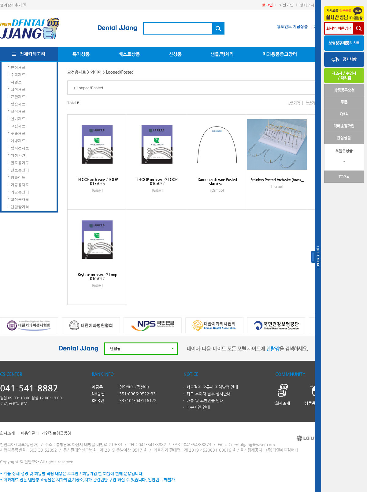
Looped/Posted (90, 87)
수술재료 (18, 133)
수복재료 (18, 74)
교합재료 (18, 125)
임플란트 (18, 177)
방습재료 (18, 103)
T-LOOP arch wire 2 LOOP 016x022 (157, 181)
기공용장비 (20, 191)
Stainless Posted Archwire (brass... (277, 180)
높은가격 (312, 103)
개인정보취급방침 (56, 433)
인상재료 (18, 67)
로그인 (267, 4)
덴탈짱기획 (20, 206)
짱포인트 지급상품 (292, 27)
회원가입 (286, 4)
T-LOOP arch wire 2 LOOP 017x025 (97, 181)
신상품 (175, 54)
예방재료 (18, 140)
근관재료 (18, 96)
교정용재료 (20, 199)
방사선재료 (20, 147)
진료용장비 (20, 169)
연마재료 (18, 118)
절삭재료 (18, 111)
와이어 (96, 72)
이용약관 (28, 433)
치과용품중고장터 (279, 54)
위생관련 (18, 155)
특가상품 (81, 54)
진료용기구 (20, 162)
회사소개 (7, 433)
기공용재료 (20, 184)
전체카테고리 (33, 54)
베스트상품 (129, 54)
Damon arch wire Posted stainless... (217, 181)
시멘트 (16, 81)
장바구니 (307, 4)
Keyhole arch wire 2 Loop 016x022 (97, 276)
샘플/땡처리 (222, 54)
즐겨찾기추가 (11, 4)
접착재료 (18, 89)
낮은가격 (293, 103)
